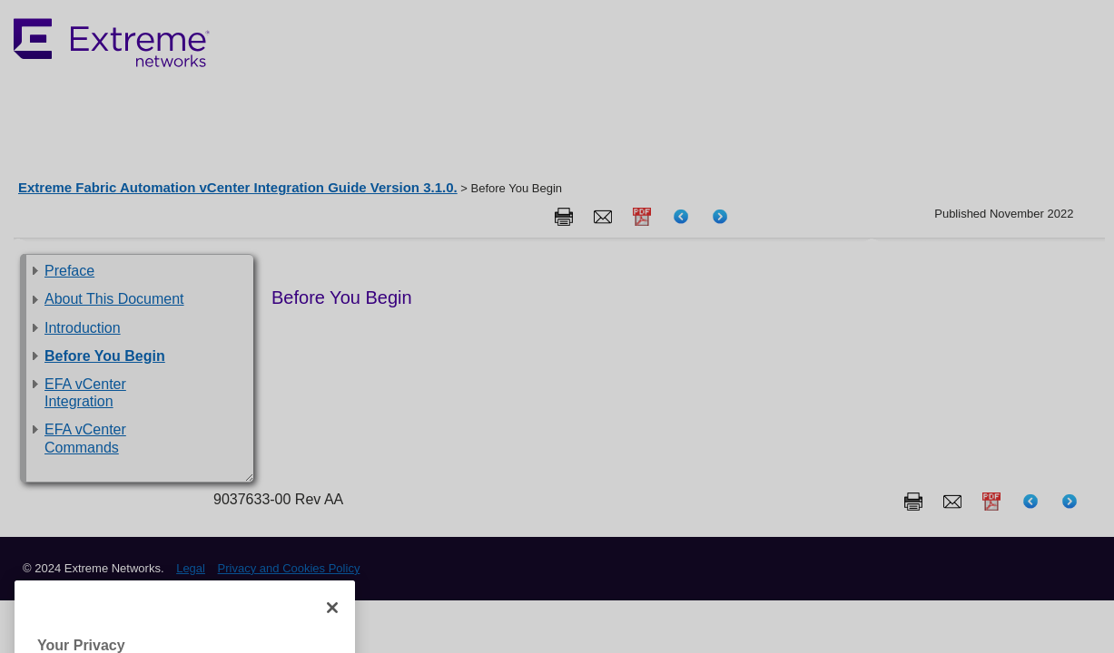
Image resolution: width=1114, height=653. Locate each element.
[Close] (332, 627)
